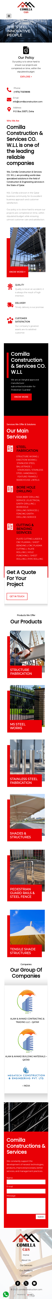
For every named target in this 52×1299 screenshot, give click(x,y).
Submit (41, 1217)
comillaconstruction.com (30, 1289)
